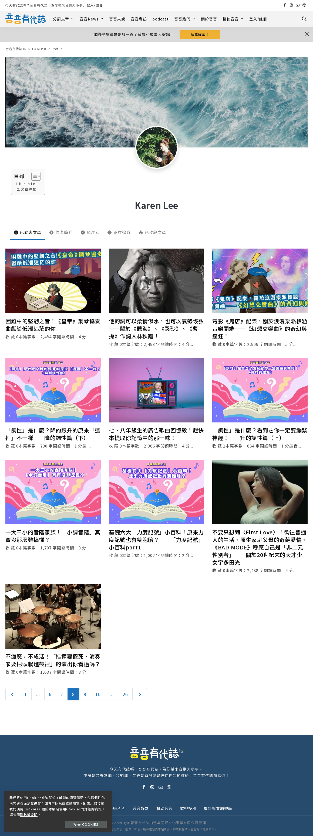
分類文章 (63, 19)
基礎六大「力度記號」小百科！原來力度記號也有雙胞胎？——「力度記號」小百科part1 (156, 539)
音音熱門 (185, 19)
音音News (92, 19)
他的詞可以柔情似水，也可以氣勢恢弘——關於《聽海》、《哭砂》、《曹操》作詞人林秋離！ (156, 328)
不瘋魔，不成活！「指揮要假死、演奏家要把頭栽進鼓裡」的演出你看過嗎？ (52, 660)
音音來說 (117, 19)
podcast (160, 19)
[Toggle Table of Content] (33, 176)
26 (125, 694)
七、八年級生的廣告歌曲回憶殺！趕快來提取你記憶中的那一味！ (156, 434)
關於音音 (209, 19)
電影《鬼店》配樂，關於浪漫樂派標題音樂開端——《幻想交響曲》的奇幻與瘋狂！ (259, 328)
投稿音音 (233, 19)
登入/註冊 (95, 5)
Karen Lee (28, 183)
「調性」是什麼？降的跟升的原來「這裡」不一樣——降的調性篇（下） (52, 434)
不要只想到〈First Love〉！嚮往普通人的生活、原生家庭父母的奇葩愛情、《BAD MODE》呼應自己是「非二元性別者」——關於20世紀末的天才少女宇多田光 (259, 547)
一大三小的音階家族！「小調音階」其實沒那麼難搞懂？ (52, 535)
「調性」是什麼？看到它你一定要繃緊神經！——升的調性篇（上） (259, 434)
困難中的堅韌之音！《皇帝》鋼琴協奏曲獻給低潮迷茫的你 (52, 324)
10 (98, 694)
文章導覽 (28, 189)
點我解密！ (199, 34)
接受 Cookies (86, 824)
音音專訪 (139, 19)
